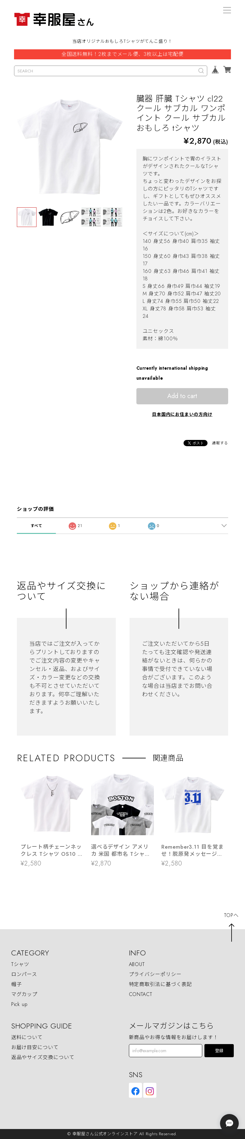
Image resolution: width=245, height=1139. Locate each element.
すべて (36, 526)
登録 (219, 1051)
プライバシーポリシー (155, 974)
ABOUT (137, 964)
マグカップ (24, 994)
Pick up (19, 1004)
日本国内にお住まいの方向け (182, 414)
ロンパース (24, 974)
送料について (27, 1037)
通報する (220, 443)
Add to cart (182, 396)
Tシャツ (20, 964)
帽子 (16, 984)
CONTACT (140, 994)
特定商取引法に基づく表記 (160, 984)
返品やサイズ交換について (43, 1057)
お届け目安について (35, 1047)
